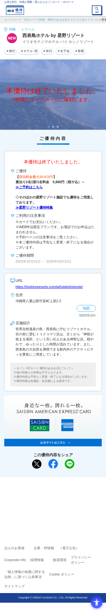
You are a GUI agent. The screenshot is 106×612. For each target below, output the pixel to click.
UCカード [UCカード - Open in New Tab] (68, 502)
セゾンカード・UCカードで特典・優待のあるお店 (36, 19)
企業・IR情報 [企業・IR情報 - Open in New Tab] (44, 548)
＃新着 (79, 51)
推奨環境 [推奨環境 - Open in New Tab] (59, 560)
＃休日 (47, 51)
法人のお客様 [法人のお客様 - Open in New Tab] (14, 548)
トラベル (93, 19)
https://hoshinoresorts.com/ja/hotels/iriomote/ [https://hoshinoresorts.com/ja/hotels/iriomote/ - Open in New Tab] (49, 287)
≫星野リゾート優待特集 (34, 207)
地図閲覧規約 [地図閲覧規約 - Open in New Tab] (87, 315)
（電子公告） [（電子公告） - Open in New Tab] (69, 548)
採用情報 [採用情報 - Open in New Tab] (37, 560)
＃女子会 (63, 51)
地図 (86, 308)
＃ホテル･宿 (29, 51)
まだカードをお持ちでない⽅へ (50, 483)
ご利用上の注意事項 (30, 494)
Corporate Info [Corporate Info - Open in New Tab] (15, 560)
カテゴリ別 (77, 19)
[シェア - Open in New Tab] (53, 464)
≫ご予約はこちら (29, 187)
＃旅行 (10, 51)
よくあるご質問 (75, 494)
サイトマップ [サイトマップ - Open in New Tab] (14, 586)
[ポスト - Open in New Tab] (37, 464)
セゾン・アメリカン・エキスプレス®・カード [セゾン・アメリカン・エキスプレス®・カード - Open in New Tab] (50, 509)
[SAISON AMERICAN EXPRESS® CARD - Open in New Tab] (53, 443)
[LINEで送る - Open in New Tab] (69, 464)
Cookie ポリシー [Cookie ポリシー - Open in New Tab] (61, 574)
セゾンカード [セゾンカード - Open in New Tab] (36, 502)
